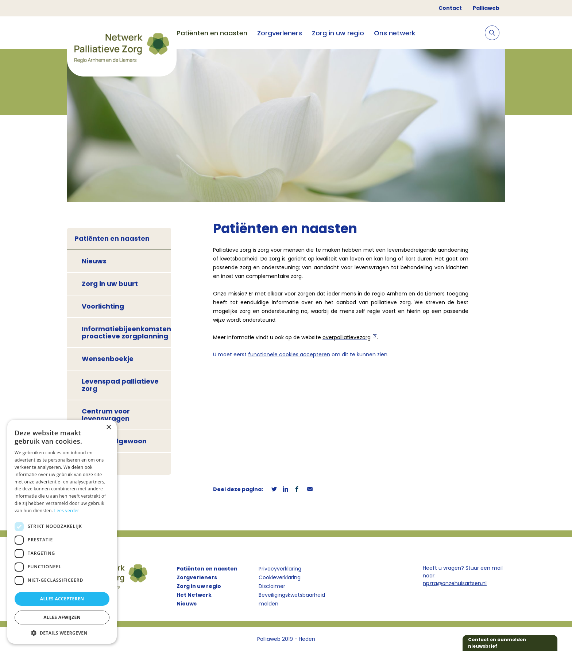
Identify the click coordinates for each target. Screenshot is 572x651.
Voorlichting (103, 306)
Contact (450, 8)
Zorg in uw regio (338, 33)
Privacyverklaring (280, 568)
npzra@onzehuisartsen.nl (455, 583)
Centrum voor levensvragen (106, 415)
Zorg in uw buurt (110, 283)
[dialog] (62, 532)
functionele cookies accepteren (289, 354)
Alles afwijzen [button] (62, 617)
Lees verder (67, 510)
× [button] (108, 427)
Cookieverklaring (280, 577)
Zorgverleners (279, 33)
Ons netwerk (395, 33)
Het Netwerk (194, 595)
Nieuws (94, 261)
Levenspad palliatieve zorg (120, 385)
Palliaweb (486, 8)
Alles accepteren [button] (62, 599)
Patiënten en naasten (212, 33)
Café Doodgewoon (114, 441)
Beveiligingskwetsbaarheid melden (292, 599)
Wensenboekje (108, 358)
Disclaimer (272, 586)
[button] (62, 632)
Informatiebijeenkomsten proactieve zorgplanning (126, 332)
